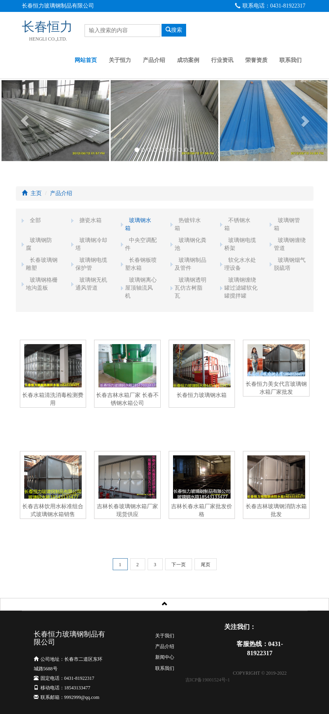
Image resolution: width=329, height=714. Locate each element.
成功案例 (188, 60)
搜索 (173, 30)
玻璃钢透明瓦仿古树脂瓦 (190, 288)
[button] (24, 121)
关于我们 (164, 636)
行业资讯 (222, 60)
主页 (36, 193)
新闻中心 (164, 657)
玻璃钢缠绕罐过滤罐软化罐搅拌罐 (241, 288)
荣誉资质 (256, 60)
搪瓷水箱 (90, 220)
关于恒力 (120, 60)
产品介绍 (154, 60)
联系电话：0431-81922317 (270, 6)
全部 (35, 220)
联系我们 (290, 60)
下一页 (178, 564)
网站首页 (86, 60)
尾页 (205, 564)
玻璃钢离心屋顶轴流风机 (141, 288)
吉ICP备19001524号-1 (207, 680)
